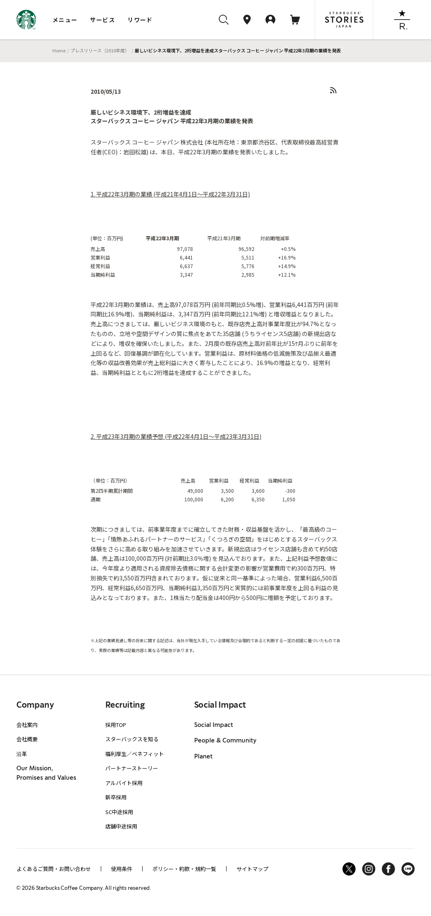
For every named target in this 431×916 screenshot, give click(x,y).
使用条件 (121, 869)
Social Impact (213, 725)
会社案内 (27, 725)
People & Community (225, 741)
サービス (103, 20)
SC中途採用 (119, 812)
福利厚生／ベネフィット (134, 754)
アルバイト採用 (124, 783)
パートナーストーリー (131, 768)
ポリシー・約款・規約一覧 (184, 869)
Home (59, 50)
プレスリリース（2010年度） (99, 50)
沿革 (21, 754)
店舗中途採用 (121, 826)
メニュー (65, 20)
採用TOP (115, 725)
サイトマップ (252, 869)
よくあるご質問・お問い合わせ (53, 869)
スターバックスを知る (132, 739)
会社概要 (27, 739)
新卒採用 (116, 797)
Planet (203, 757)
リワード (140, 20)
